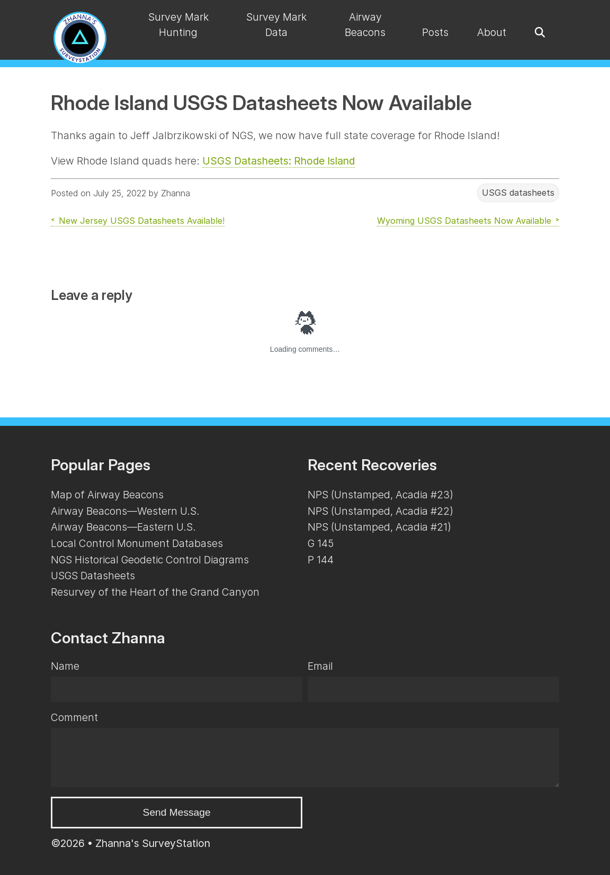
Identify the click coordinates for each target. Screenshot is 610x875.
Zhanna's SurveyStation (152, 843)
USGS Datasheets (93, 575)
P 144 (321, 559)
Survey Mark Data (276, 25)
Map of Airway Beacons (107, 494)
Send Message (177, 812)
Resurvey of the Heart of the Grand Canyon (155, 592)
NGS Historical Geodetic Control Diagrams (150, 559)
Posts (435, 32)
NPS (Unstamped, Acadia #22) (380, 511)
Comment (74, 717)
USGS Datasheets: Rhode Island (278, 160)
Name (65, 666)
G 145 (321, 543)
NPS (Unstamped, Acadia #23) (380, 494)
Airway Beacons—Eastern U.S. (123, 527)
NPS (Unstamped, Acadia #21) (379, 527)
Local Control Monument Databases (137, 543)
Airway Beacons (365, 25)
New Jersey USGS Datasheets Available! (142, 220)
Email (320, 666)
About (491, 32)
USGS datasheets (518, 193)
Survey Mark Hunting (178, 25)
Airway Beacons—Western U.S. (125, 511)
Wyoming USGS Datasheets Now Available (464, 220)
